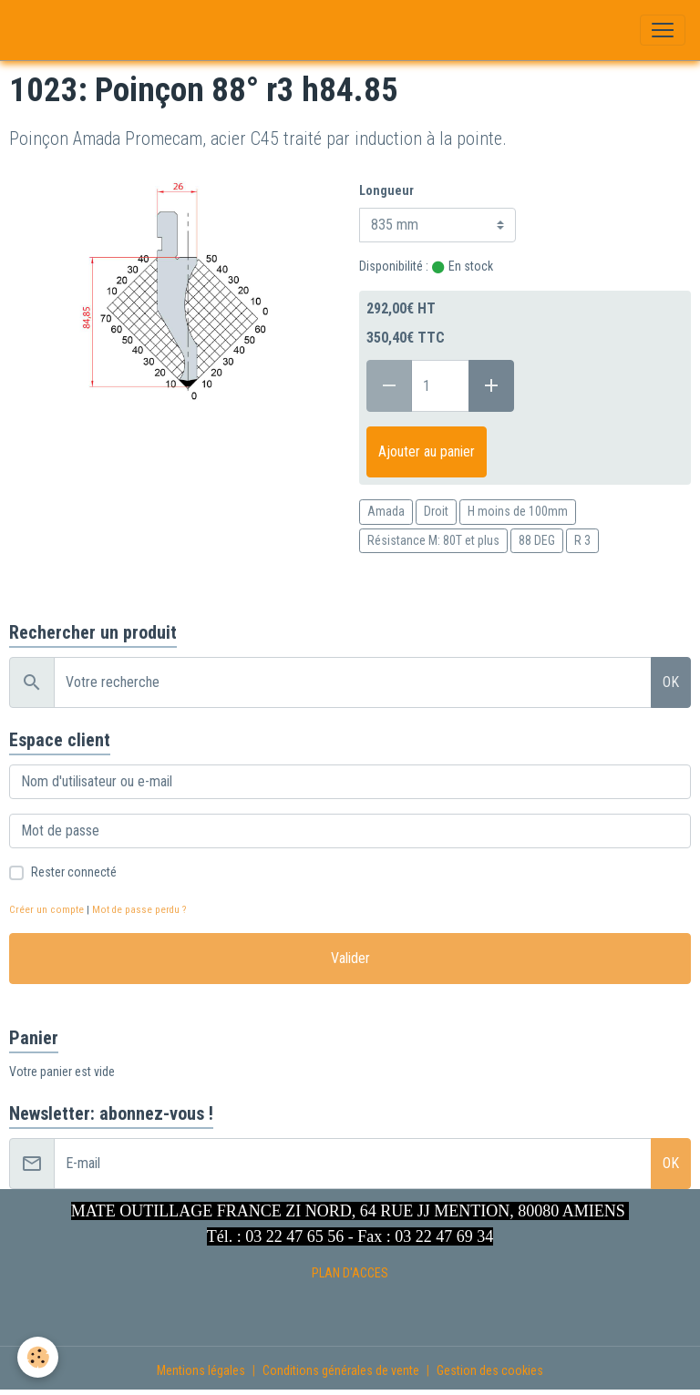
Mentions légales (201, 1370)
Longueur (386, 190)
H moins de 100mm (518, 511)
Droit (436, 511)
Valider (350, 958)
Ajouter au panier (426, 451)
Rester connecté (74, 872)
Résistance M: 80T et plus (433, 540)
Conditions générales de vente (340, 1370)
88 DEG (537, 540)
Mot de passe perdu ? (139, 910)
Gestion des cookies (490, 1370)
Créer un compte (46, 910)
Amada (386, 511)
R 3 (582, 540)
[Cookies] (38, 1357)
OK (671, 682)
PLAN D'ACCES (350, 1273)
